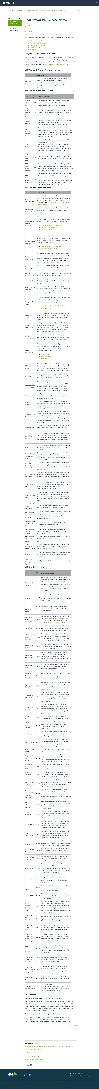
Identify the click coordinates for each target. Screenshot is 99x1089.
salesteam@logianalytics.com (82, 1075)
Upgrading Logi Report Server (34, 1059)
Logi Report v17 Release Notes (13, 23)
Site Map (71, 1086)
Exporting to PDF (45, 354)
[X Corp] (28, 1064)
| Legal (59, 1086)
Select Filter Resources (47, 229)
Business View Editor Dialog (48, 227)
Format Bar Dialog (46, 308)
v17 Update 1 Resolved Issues (37, 43)
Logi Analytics (11, 10)
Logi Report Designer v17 (32, 10)
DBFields (67, 370)
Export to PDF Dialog (46, 356)
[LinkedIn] (31, 1064)
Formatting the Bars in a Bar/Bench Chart (52, 306)
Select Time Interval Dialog (48, 248)
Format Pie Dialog (42, 442)
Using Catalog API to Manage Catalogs (53, 622)
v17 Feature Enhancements (36, 45)
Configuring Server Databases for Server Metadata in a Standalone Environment (49, 1046)
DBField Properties (60, 339)
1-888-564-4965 (78, 1073)
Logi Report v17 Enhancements (13, 29)
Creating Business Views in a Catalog (51, 225)
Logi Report (20, 10)
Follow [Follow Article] (28, 25)
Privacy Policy (65, 1086)
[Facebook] (25, 1064)
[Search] (77, 10)
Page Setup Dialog (57, 331)
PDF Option (44, 359)
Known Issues (32, 49)
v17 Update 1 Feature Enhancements (39, 41)
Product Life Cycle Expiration (33, 1053)
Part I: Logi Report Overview (33, 1056)
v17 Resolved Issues (34, 47)
